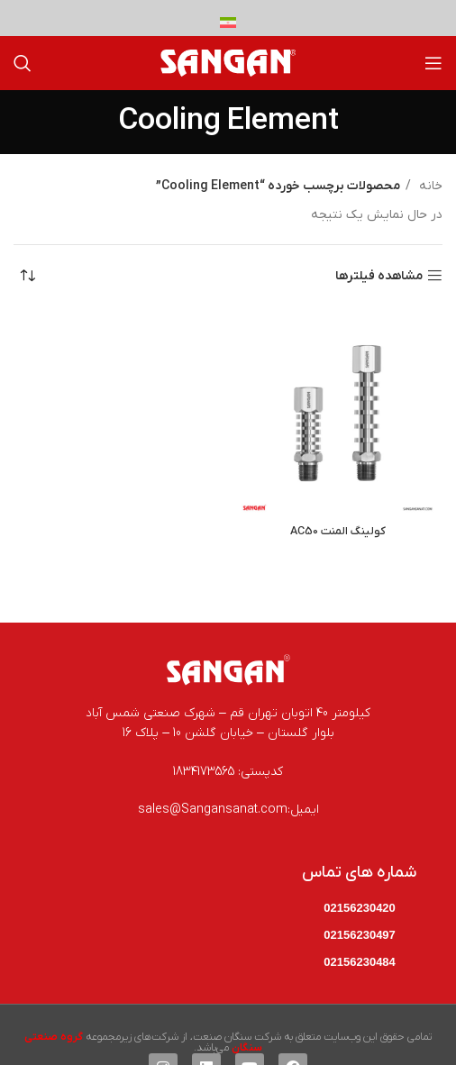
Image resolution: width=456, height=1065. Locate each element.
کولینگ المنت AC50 (338, 531)
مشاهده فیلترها (379, 276)
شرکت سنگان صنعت (237, 1037)
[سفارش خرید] (27, 276)
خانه (428, 186)
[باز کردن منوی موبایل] (433, 63)
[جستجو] (23, 63)
